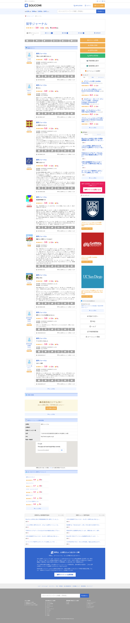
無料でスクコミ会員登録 (65, 574)
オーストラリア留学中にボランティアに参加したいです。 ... (91, 171)
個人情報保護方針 (67, 586)
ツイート (46, 41)
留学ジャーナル (36, 23)
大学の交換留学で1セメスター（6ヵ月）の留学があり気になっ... (91, 163)
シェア (29, 41)
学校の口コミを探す (30, 602)
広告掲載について (76, 586)
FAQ (103, 1)
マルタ (48, 614)
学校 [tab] (84, 77)
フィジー (48, 611)
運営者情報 (83, 586)
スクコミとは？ (45, 586)
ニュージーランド (50, 608)
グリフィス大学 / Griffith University (92, 82)
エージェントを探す (92, 71)
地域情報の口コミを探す (31, 603)
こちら (50, 467)
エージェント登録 (93, 337)
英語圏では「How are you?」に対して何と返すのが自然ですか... (83, 525)
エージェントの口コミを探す (32, 604)
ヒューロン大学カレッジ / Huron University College (92, 91)
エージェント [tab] (101, 77)
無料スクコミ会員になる (92, 189)
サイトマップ (89, 586)
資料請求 (97, 33)
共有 (55, 41)
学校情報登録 (92, 331)
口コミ (49, 33)
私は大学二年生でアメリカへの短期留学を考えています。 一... (82, 536)
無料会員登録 (77, 5)
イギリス (48, 604)
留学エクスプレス (30, 477)
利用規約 (61, 586)
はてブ (64, 41)
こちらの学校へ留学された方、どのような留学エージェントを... (92, 146)
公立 (68, 602)
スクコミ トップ (29, 16)
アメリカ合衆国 (50, 603)
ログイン (88, 5)
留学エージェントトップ (33, 33)
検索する (101, 11)
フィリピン (49, 610)
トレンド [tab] (99, 134)
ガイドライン (52, 586)
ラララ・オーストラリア (32, 489)
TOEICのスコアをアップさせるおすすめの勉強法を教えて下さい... (91, 154)
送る (38, 41)
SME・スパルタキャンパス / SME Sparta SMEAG (92, 111)
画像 (65, 33)
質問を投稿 (92, 50)
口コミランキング (91, 602)
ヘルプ (99, 1)
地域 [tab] (93, 77)
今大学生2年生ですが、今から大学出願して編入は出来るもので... (83, 541)
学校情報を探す (92, 61)
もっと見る (51, 388)
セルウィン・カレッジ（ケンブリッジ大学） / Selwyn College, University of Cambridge (92, 101)
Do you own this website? (43, 450)
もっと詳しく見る (87, 228)
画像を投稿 (51, 408)
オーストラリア (50, 606)
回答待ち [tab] (86, 134)
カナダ (48, 607)
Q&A (81, 33)
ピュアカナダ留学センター (32, 501)
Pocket (73, 41)
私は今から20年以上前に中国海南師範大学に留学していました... (92, 139)
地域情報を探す (92, 66)
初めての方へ (92, 316)
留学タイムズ (29, 495)
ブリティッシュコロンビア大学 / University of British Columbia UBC (92, 119)
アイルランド (49, 602)
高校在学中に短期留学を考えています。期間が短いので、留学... (83, 530)
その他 (48, 615)
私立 (68, 603)
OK (62, 450)
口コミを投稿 (98, 5)
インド (48, 612)
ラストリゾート (30, 483)
